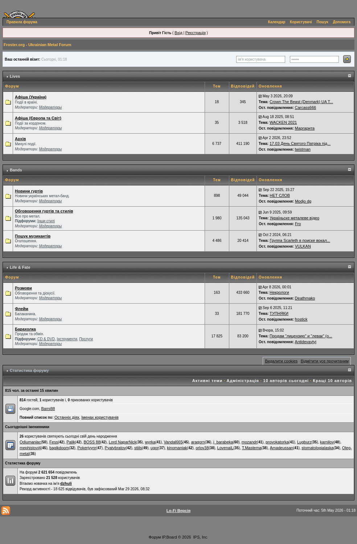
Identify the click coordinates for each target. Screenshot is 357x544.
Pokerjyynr (86, 448)
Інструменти (67, 339)
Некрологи (279, 292)
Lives (15, 76)
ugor (155, 448)
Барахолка (25, 329)
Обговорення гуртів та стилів (44, 211)
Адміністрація (243, 380)
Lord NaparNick (122, 442)
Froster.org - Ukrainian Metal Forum (37, 44)
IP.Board (169, 537)
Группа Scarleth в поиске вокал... (300, 240)
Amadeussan (281, 448)
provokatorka (277, 442)
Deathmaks (305, 298)
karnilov (327, 442)
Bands (16, 170)
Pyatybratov (115, 448)
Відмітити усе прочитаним (325, 361)
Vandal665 (173, 442)
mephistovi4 (30, 448)
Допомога (341, 22)
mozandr (249, 442)
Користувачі (301, 22)
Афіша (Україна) (30, 97)
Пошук (322, 22)
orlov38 (202, 448)
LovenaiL (225, 448)
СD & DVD (46, 339)
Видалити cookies (281, 361)
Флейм (21, 308)
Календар (277, 22)
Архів (20, 139)
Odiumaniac (30, 442)
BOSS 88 (91, 442)
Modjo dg (303, 201)
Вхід (178, 33)
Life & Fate (20, 267)
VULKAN (303, 246)
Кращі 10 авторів (332, 380)
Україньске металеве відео (294, 218)
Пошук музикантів (32, 236)
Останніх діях (66, 417)
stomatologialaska (317, 448)
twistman (303, 149)
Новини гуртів (29, 191)
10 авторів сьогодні (286, 380)
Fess (53, 442)
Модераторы (50, 107)
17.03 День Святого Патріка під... (300, 143)
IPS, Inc (200, 537)
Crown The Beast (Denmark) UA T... (301, 102)
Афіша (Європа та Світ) (38, 118)
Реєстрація (195, 33)
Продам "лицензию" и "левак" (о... (301, 336)
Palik (70, 442)
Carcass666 (305, 107)
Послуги (86, 339)
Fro (298, 224)
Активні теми (207, 380)
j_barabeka (223, 442)
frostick (301, 319)
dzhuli (66, 483)
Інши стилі (46, 221)
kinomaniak (177, 448)
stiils (138, 448)
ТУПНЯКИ (279, 313)
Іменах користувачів (100, 417)
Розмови (23, 288)
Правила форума (22, 22)
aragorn (198, 442)
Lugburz (304, 442)
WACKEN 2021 (283, 122)
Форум (155, 537)
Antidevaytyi (305, 342)
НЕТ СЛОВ (280, 195)
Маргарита (305, 128)
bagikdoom (59, 448)
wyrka (150, 442)
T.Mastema (252, 448)
